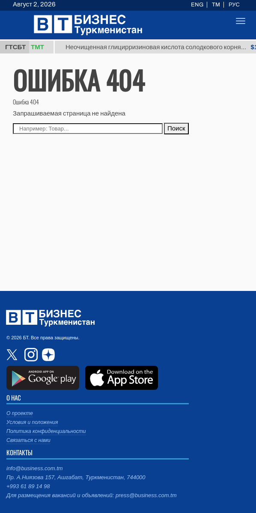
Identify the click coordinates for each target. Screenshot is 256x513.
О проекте (19, 413)
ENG (197, 5)
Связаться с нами (28, 440)
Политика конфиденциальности (46, 431)
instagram (30, 354)
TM (216, 5)
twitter (12, 354)
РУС (234, 5)
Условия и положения (32, 422)
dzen (47, 354)
